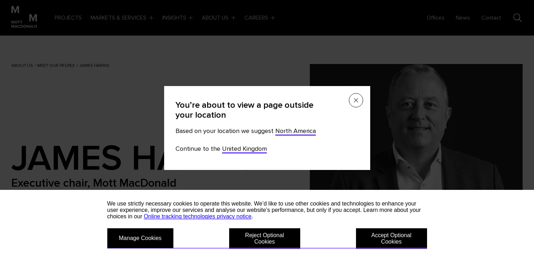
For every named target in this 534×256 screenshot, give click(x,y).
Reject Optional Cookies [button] (264, 238)
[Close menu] (356, 100)
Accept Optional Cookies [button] (391, 238)
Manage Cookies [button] (140, 238)
